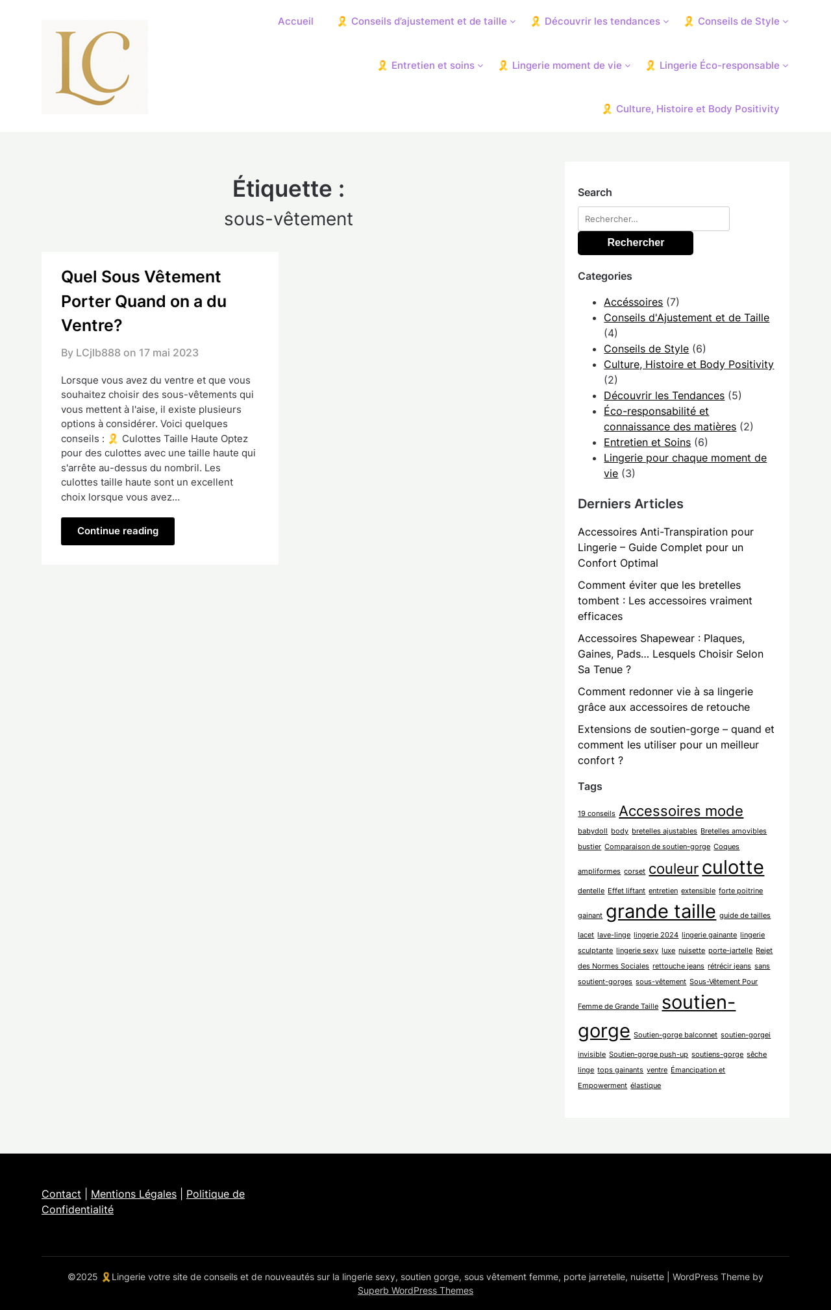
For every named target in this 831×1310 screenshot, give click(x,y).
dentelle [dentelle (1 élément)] (591, 891)
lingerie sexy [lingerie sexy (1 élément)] (637, 950)
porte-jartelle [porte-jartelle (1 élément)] (730, 950)
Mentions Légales (134, 1193)
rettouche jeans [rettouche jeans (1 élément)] (678, 966)
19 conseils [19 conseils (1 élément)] (596, 813)
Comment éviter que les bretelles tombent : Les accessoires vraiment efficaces (665, 600)
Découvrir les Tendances (664, 395)
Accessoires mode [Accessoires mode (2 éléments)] (681, 810)
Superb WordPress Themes (415, 1290)
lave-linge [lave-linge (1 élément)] (613, 935)
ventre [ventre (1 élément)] (657, 1070)
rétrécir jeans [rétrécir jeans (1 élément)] (729, 966)
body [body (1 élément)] (619, 831)
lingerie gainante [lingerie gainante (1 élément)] (709, 935)
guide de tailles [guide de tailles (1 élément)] (745, 915)
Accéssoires (633, 301)
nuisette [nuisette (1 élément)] (691, 950)
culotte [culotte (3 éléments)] (733, 867)
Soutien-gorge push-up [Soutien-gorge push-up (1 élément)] (648, 1054)
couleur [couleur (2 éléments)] (674, 868)
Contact (61, 1193)
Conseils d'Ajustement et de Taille (686, 317)
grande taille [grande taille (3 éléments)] (661, 911)
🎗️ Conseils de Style (731, 21)
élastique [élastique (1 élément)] (645, 1085)
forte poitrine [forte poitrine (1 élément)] (741, 891)
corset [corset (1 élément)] (634, 871)
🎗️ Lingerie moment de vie (559, 65)
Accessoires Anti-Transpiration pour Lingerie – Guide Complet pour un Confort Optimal (666, 547)
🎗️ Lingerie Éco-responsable (712, 65)
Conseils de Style (646, 348)
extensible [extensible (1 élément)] (698, 891)
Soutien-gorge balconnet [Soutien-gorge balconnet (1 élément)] (675, 1035)
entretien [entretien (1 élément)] (663, 891)
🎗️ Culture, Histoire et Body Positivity (690, 109)
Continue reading (117, 531)
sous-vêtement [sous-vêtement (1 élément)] (661, 982)
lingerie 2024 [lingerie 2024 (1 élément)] (656, 935)
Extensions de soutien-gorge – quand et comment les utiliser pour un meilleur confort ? (676, 745)
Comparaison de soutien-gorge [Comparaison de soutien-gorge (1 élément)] (657, 847)
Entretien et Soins (647, 442)
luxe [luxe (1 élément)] (668, 950)
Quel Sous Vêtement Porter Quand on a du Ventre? (144, 301)
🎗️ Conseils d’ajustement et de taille (421, 21)
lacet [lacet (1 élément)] (586, 935)
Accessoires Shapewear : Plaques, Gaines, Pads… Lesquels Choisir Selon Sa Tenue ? (670, 654)
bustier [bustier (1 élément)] (589, 847)
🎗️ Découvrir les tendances (595, 21)
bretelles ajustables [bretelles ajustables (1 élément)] (664, 831)
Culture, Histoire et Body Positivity (689, 364)
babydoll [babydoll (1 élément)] (593, 831)
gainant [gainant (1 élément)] (590, 915)
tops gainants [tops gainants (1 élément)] (620, 1070)
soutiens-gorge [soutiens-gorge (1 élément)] (717, 1054)
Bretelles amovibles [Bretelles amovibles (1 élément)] (734, 831)
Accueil (296, 21)
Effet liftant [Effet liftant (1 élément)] (626, 891)
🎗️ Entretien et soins (426, 65)
